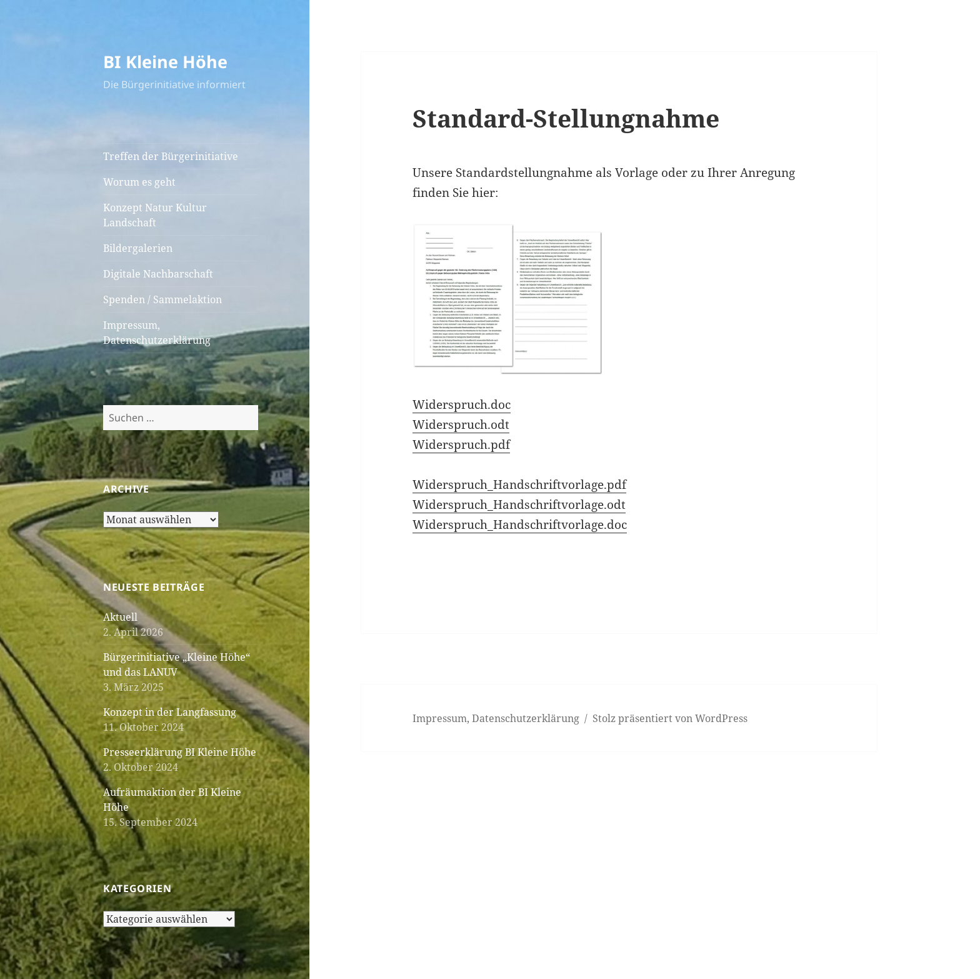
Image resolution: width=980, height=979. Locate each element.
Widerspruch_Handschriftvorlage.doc (519, 524)
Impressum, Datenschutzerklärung (157, 332)
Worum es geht (139, 182)
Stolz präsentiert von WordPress (670, 718)
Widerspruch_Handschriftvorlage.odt (519, 504)
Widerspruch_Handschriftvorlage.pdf (519, 484)
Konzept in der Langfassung (169, 712)
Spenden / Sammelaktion (162, 299)
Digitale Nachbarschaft (158, 274)
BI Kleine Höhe (165, 61)
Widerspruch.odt (460, 424)
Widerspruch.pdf (461, 444)
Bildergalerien (137, 248)
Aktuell (120, 617)
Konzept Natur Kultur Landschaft (155, 215)
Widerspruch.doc (461, 404)
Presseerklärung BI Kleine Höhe (179, 752)
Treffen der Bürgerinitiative (170, 156)
